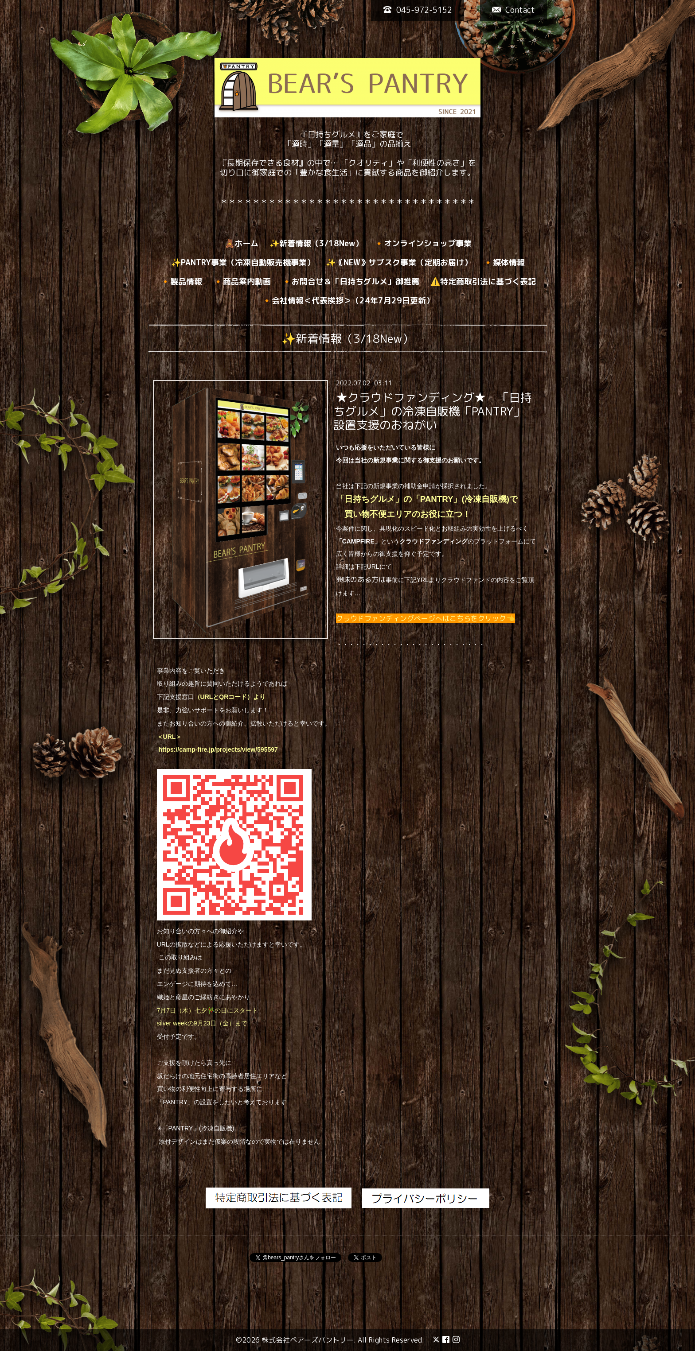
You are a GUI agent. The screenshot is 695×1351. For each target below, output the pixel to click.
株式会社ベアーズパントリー (308, 1340)
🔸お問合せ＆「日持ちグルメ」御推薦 (350, 281)
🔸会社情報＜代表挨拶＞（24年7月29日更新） (348, 300)
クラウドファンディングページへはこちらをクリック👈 (425, 618)
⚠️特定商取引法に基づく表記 (483, 281)
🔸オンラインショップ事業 (423, 243)
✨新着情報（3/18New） (316, 243)
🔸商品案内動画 (242, 281)
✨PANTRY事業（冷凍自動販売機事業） (243, 262)
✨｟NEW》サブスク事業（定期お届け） (399, 262)
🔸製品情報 (181, 281)
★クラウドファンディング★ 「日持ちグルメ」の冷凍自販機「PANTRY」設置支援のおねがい (432, 411)
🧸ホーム (241, 243)
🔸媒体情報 (504, 262)
